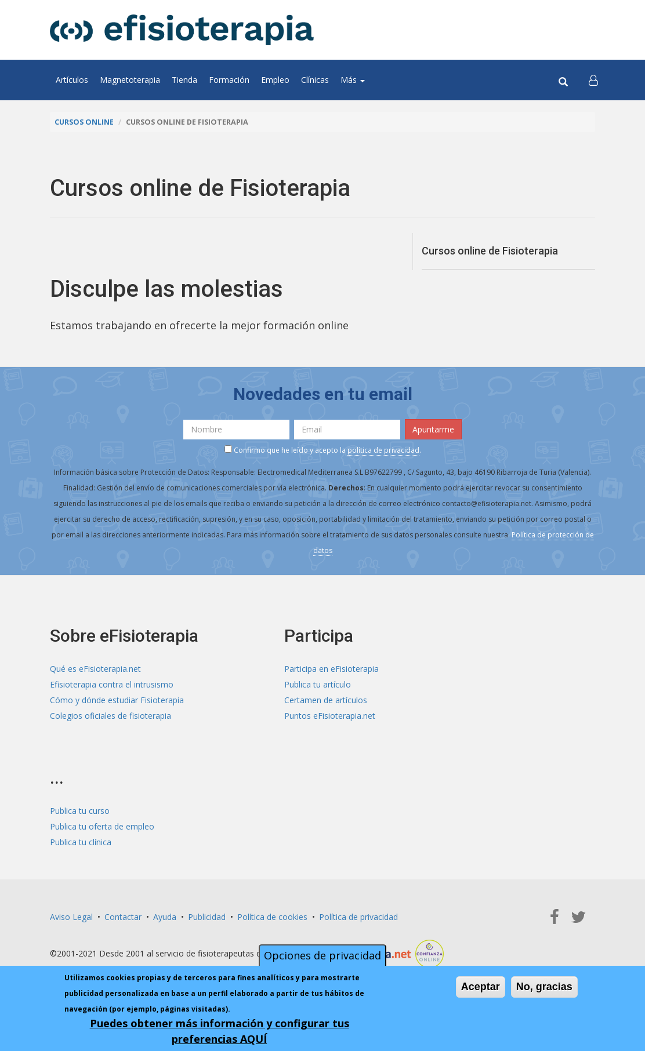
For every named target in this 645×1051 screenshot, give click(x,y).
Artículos (72, 79)
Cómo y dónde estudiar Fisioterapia (117, 699)
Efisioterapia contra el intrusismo (111, 684)
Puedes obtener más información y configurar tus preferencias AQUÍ (219, 1033)
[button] (593, 80)
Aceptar (480, 988)
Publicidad (207, 916)
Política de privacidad (358, 916)
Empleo (275, 79)
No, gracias (544, 988)
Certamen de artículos (325, 699)
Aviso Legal (71, 916)
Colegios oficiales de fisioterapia (110, 715)
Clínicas (315, 79)
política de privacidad (383, 450)
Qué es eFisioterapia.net (95, 668)
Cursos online (84, 122)
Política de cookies (272, 916)
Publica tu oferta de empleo (102, 826)
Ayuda (164, 916)
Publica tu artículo (317, 684)
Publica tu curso (80, 810)
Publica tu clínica (80, 842)
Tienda (184, 79)
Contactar (123, 916)
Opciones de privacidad (322, 957)
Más (352, 79)
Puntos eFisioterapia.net (329, 715)
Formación (229, 79)
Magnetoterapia (130, 79)
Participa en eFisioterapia (331, 668)
